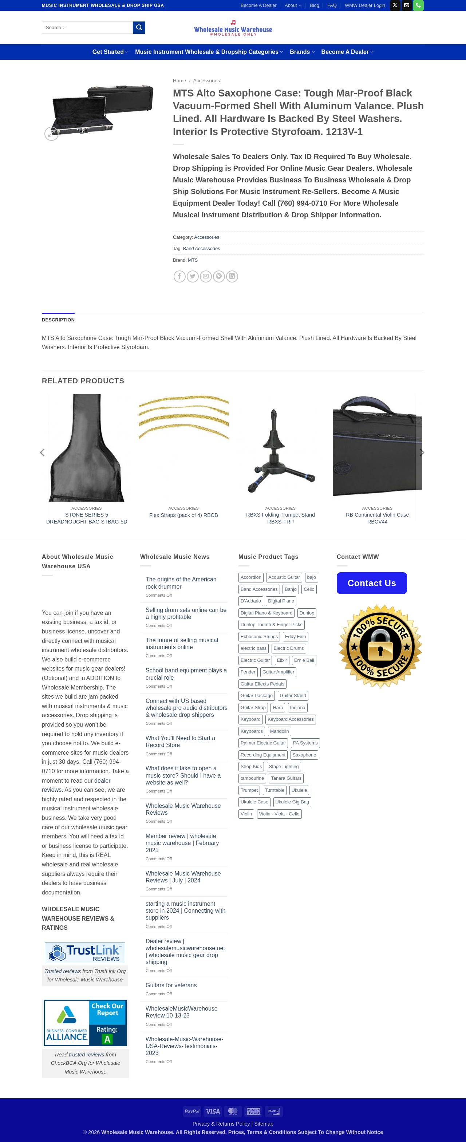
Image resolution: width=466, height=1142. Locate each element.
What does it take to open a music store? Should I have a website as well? (183, 775)
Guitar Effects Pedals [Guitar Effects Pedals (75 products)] (262, 684)
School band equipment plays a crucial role (186, 673)
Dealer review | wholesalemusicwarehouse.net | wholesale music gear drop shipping (185, 951)
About (293, 5)
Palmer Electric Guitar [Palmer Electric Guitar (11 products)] (263, 743)
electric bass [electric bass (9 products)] (253, 648)
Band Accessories (201, 248)
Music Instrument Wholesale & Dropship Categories (209, 51)
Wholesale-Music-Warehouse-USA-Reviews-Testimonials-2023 (185, 1046)
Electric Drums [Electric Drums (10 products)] (289, 648)
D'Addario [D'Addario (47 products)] (251, 601)
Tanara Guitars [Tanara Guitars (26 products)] (286, 778)
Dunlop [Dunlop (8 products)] (307, 613)
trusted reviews (86, 1055)
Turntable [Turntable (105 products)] (275, 790)
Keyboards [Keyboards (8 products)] (252, 731)
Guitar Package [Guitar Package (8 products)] (257, 695)
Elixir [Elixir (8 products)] (282, 660)
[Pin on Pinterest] (219, 276)
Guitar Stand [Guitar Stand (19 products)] (293, 695)
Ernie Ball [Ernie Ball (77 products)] (304, 660)
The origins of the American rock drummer (181, 582)
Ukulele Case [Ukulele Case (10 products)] (254, 802)
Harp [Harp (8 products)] (278, 707)
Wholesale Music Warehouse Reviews (183, 809)
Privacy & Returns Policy (221, 1124)
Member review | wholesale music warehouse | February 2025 (182, 843)
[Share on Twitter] (193, 276)
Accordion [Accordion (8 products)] (251, 577)
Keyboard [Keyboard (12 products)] (251, 719)
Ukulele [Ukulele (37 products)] (299, 790)
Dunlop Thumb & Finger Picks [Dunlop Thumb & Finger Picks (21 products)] (272, 624)
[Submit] (139, 27)
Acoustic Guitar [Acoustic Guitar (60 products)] (284, 577)
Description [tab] (58, 320)
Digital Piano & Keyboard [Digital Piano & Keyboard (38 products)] (266, 613)
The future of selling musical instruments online (182, 643)
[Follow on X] (395, 5)
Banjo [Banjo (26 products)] (291, 589)
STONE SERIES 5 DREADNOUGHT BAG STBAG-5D (86, 518)
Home (179, 80)
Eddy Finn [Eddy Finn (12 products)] (295, 636)
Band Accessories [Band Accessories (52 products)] (259, 589)
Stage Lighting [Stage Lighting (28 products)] (284, 766)
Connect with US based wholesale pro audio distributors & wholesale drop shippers (187, 708)
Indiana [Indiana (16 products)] (297, 707)
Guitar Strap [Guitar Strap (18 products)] (253, 707)
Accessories (206, 80)
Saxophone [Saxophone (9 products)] (304, 755)
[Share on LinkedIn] (232, 276)
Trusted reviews (62, 971)
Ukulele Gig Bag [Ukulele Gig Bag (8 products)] (292, 802)
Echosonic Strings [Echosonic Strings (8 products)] (259, 636)
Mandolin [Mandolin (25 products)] (279, 731)
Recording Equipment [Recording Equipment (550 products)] (263, 755)
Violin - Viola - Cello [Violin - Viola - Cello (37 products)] (279, 814)
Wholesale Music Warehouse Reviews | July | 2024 (183, 877)
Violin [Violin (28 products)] (246, 814)
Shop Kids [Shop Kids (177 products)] (251, 766)
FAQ (332, 5)
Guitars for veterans (171, 985)
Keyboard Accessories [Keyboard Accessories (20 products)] (291, 719)
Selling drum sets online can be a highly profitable (186, 613)
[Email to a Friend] (206, 276)
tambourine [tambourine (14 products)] (252, 778)
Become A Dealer (259, 5)
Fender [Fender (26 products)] (248, 672)
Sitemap (263, 1124)
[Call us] (418, 5)
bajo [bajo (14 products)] (311, 577)
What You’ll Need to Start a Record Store (180, 741)
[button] (51, 134)
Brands (302, 51)
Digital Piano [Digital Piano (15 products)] (281, 601)
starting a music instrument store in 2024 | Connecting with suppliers (185, 911)
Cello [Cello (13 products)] (309, 589)
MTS (193, 260)
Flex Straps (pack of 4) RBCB (183, 515)
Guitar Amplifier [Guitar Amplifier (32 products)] (278, 672)
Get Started (110, 51)
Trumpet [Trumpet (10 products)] (249, 790)
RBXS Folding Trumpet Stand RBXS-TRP (280, 518)
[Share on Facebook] (180, 276)
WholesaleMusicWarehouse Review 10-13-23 (182, 1012)
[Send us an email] (407, 5)
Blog (314, 5)
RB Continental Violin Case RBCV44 (377, 518)
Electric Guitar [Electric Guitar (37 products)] (255, 660)
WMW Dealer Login (365, 5)
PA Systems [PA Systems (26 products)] (305, 743)
